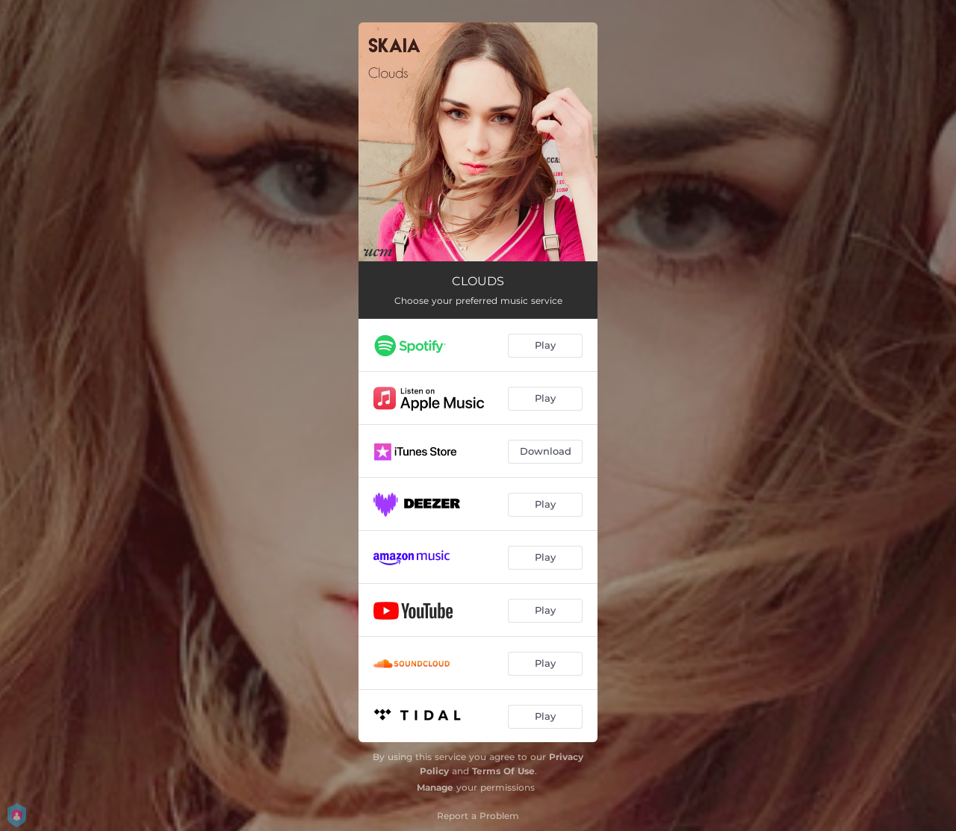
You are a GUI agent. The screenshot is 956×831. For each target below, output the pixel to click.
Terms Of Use (503, 770)
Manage (435, 787)
